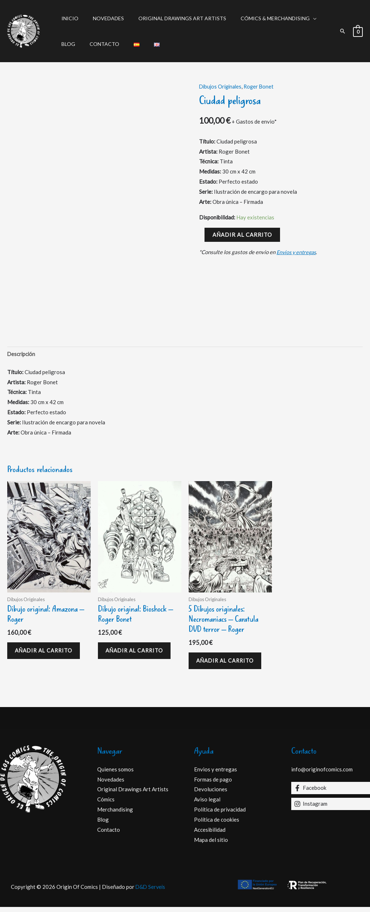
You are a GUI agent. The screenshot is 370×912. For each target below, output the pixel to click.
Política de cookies (216, 824)
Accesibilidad (209, 834)
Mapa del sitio (211, 844)
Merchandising (115, 814)
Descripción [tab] (21, 354)
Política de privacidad (220, 814)
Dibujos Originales (221, 86)
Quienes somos (115, 774)
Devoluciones (210, 794)
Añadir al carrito (242, 234)
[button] (342, 31)
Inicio (67, 18)
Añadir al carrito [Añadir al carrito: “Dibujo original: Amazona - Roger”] (47, 653)
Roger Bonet (262, 86)
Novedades (101, 18)
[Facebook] (330, 793)
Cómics (106, 804)
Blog (66, 44)
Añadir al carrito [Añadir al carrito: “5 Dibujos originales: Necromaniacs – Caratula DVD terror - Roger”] (228, 664)
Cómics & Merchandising (259, 18)
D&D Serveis (150, 891)
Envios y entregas (297, 252)
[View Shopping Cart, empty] (358, 31)
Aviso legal (207, 804)
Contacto (98, 44)
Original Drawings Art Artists (171, 18)
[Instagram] (330, 808)
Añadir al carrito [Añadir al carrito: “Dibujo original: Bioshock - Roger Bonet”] (137, 653)
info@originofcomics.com (322, 774)
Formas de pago (213, 784)
